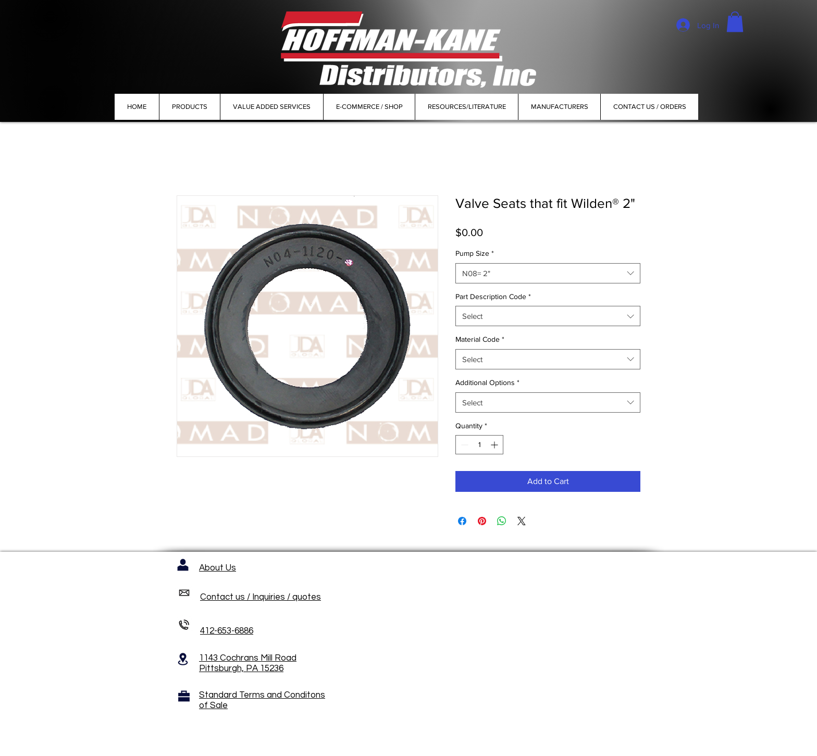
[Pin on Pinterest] (482, 521)
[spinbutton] (479, 445)
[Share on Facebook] (462, 521)
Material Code (479, 339)
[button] (735, 21)
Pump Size (474, 253)
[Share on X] (521, 521)
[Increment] (495, 445)
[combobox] (547, 273)
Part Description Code (493, 296)
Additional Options (487, 382)
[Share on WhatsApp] (502, 521)
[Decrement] (463, 445)
